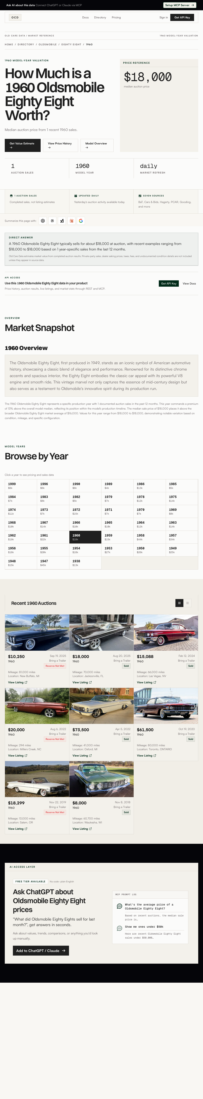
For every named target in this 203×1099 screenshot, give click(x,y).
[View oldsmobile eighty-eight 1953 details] (118, 550)
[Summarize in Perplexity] (52, 221)
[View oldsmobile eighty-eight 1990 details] (85, 485)
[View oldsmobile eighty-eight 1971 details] (118, 511)
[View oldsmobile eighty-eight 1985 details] (182, 485)
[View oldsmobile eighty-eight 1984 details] (21, 498)
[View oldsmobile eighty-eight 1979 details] (118, 498)
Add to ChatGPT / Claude (41, 950)
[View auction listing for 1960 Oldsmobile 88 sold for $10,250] (37, 651)
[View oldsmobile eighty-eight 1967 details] (53, 524)
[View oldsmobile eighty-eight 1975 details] (182, 498)
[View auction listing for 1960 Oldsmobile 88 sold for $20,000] (37, 724)
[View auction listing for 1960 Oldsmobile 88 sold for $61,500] (166, 724)
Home (9, 44)
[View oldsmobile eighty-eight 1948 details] (21, 563)
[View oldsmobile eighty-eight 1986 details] (150, 485)
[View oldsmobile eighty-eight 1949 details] (182, 550)
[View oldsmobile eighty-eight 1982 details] (85, 498)
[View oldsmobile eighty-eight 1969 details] (182, 511)
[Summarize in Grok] (62, 221)
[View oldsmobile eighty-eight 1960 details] (85, 537)
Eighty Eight (71, 44)
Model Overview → (96, 145)
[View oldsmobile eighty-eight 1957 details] (182, 537)
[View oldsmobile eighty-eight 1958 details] (150, 537)
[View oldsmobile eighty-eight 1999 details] (21, 485)
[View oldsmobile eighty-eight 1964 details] (150, 524)
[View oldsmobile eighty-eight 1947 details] (53, 563)
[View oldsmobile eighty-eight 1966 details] (85, 524)
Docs (85, 17)
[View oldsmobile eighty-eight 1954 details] (85, 550)
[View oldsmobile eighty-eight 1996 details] (53, 485)
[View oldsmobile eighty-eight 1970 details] (150, 511)
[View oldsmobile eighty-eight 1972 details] (85, 511)
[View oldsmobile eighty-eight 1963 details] (182, 524)
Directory (100, 17)
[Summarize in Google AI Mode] (81, 221)
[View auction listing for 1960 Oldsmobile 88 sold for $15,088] (166, 651)
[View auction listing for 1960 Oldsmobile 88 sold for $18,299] (37, 797)
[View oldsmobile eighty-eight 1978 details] (150, 498)
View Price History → (60, 145)
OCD (15, 17)
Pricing (116, 17)
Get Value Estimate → (22, 145)
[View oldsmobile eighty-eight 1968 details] (21, 524)
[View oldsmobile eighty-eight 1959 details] (118, 537)
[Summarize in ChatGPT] (43, 221)
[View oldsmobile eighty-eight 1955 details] (53, 550)
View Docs (189, 283)
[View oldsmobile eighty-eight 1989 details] (118, 485)
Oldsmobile (48, 44)
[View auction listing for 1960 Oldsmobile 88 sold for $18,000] (101, 651)
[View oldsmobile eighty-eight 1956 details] (21, 550)
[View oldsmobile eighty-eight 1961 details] (53, 537)
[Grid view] (179, 603)
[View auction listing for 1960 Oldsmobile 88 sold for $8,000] (101, 797)
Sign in (164, 17)
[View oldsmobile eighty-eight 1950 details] (150, 550)
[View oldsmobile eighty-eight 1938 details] (85, 563)
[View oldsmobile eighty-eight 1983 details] (53, 498)
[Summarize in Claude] (71, 221)
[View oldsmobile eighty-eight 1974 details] (21, 511)
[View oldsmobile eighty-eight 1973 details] (53, 511)
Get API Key (182, 17)
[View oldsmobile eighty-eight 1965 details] (118, 524)
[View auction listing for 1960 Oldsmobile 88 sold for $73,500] (101, 724)
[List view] (188, 603)
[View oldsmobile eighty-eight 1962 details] (21, 537)
